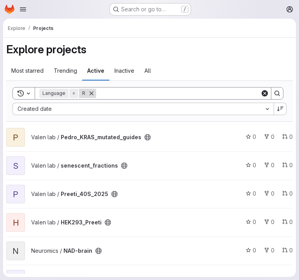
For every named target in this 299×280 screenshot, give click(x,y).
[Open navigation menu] (23, 9)
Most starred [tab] (27, 70)
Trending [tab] (65, 70)
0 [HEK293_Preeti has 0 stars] (251, 222)
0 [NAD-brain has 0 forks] (269, 250)
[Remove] (91, 93)
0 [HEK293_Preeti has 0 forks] (269, 222)
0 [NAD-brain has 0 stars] (251, 250)
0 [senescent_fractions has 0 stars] (251, 165)
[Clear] (264, 93)
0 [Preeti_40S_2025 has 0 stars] (251, 193)
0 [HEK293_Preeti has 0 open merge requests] (287, 222)
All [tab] (147, 70)
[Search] (178, 93)
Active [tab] (95, 70)
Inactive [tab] (124, 70)
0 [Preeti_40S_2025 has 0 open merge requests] (287, 193)
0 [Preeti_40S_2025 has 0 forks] (269, 193)
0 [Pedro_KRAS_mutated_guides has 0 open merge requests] (287, 136)
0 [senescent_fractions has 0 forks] (269, 165)
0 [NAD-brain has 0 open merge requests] (287, 250)
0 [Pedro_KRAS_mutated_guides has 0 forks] (269, 136)
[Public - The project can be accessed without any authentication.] (147, 137)
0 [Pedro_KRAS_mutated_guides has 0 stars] (251, 136)
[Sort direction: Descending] (280, 109)
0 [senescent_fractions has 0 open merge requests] (287, 165)
